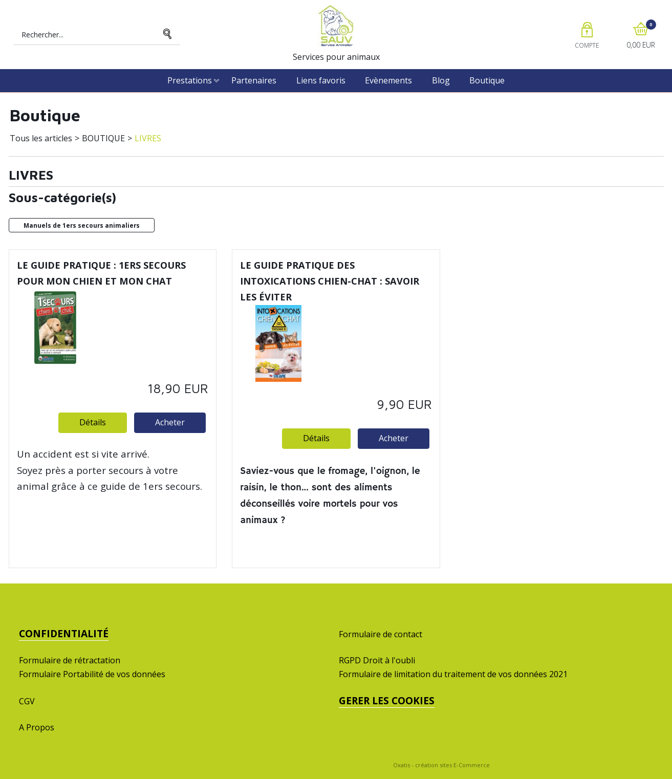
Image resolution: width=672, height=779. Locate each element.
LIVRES (148, 138)
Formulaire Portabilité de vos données (92, 674)
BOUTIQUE (103, 138)
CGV (27, 701)
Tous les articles (41, 138)
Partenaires (253, 80)
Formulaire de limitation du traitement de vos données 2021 (453, 674)
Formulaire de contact (380, 634)
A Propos (36, 727)
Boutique (487, 80)
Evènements (388, 80)
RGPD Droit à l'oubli (377, 660)
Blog (441, 80)
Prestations (189, 80)
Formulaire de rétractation (69, 660)
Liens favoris (320, 80)
